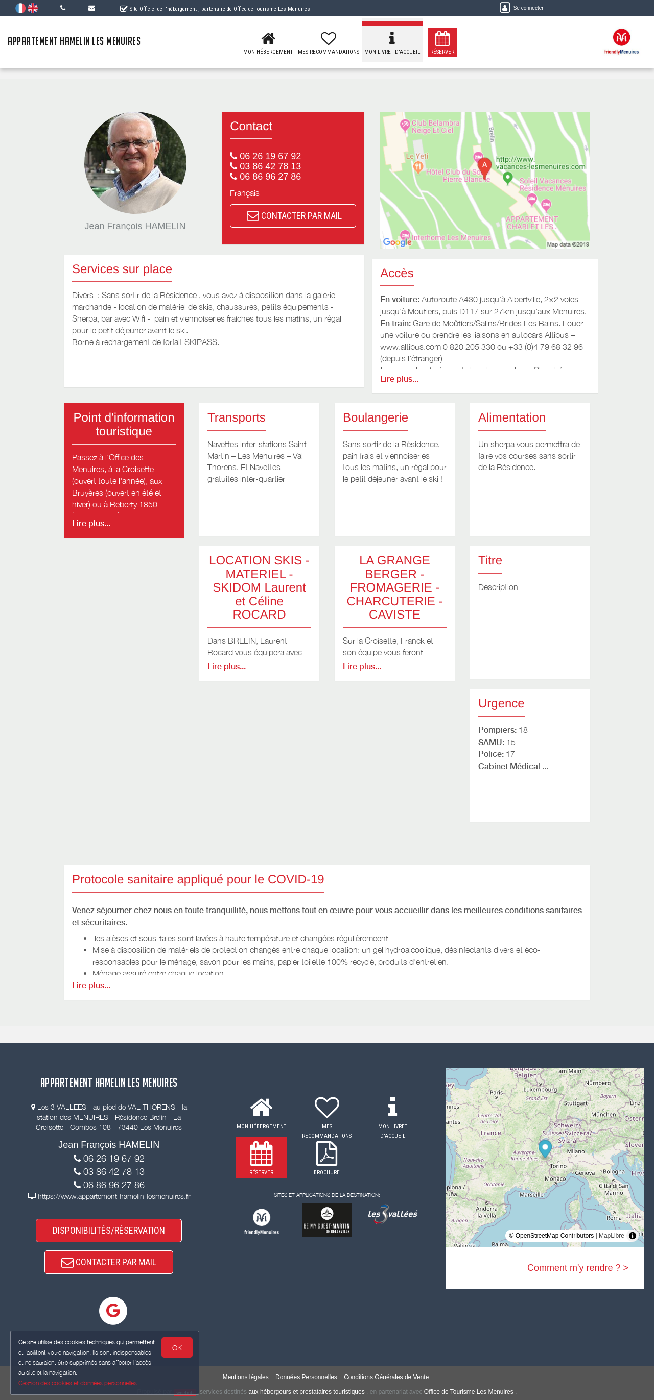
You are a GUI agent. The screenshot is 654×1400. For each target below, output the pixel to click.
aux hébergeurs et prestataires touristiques (306, 1392)
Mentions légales (246, 1377)
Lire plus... (399, 379)
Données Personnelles (306, 1377)
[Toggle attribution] (632, 1236)
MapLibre (611, 1235)
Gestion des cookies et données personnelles (77, 1383)
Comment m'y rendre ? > (577, 1268)
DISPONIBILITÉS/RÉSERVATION (109, 1230)
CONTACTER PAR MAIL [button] (294, 215)
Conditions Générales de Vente (386, 1377)
